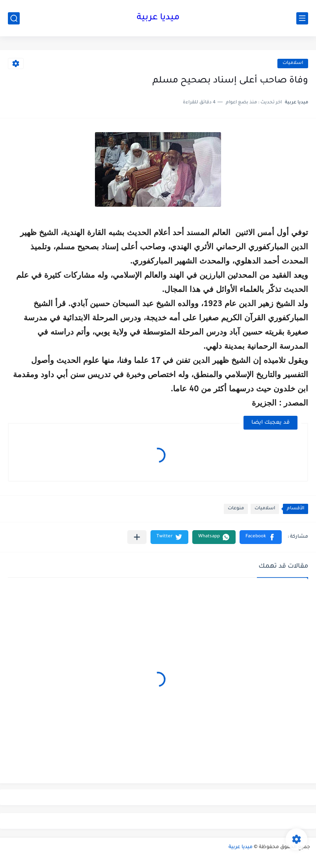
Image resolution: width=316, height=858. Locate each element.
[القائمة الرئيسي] (302, 18)
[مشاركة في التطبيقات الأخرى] (137, 537)
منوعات (236, 508)
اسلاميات (293, 63)
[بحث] (14, 18)
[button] (261, 537)
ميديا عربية (158, 18)
